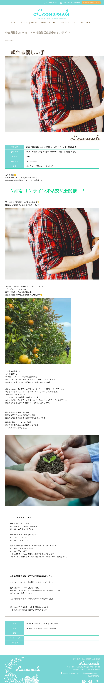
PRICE (24, 22)
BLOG (52, 22)
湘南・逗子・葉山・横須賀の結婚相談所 (52, 14)
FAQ (74, 22)
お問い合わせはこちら (91, 2)
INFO (43, 22)
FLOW (34, 22)
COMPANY (63, 22)
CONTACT (85, 22)
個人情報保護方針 (94, 676)
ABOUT (14, 22)
